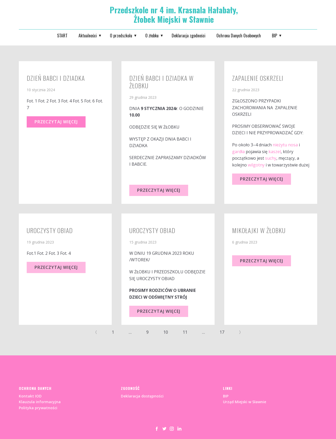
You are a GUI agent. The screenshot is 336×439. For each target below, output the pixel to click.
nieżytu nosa (285, 145)
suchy (270, 158)
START (62, 35)
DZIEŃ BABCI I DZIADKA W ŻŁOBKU (161, 81)
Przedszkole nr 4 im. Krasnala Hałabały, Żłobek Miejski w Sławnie (174, 14)
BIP (274, 35)
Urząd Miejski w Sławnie (244, 401)
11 (185, 332)
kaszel (274, 151)
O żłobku (152, 35)
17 (222, 332)
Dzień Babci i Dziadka (56, 78)
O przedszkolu (121, 35)
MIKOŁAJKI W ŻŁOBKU (258, 230)
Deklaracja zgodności (188, 35)
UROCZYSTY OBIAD (152, 230)
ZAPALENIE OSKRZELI (257, 78)
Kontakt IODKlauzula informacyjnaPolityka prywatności (40, 402)
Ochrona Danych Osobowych (238, 35)
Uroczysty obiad (50, 230)
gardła (238, 151)
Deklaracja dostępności (142, 396)
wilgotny (256, 165)
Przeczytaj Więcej (56, 122)
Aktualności (88, 35)
